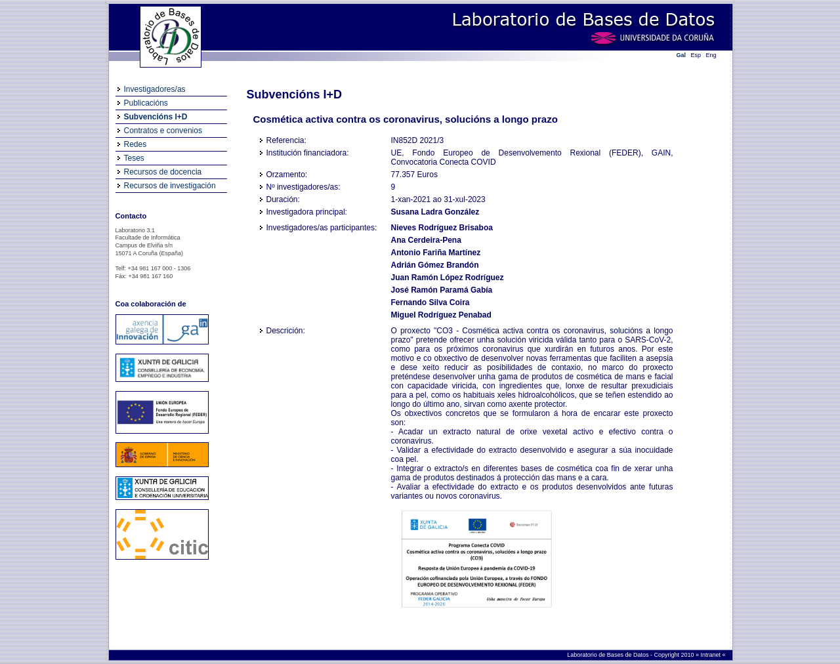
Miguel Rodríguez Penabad (441, 315)
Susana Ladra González (435, 212)
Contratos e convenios (163, 130)
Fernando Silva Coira (430, 302)
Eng (711, 55)
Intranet (711, 655)
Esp (696, 55)
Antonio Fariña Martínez (436, 252)
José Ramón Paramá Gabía (442, 290)
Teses (134, 158)
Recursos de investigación (170, 185)
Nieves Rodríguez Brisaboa (442, 227)
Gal (681, 55)
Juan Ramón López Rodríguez (447, 277)
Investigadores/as (155, 89)
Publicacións (146, 103)
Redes (135, 144)
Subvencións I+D (156, 116)
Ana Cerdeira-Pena (426, 240)
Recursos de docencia (163, 171)
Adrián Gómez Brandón (435, 265)
